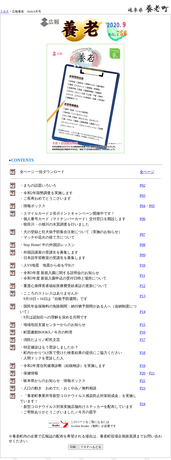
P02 (142, 185)
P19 (142, 366)
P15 (142, 325)
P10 (142, 265)
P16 (142, 332)
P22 (142, 381)
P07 (142, 234)
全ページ (147, 172)
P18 (142, 353)
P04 (142, 206)
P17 (142, 340)
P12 (142, 286)
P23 (142, 388)
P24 (142, 404)
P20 (142, 373)
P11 (142, 275)
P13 (142, 296)
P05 (152, 206)
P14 (142, 312)
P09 (142, 255)
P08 (142, 245)
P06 (142, 219)
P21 (152, 373)
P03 (142, 196)
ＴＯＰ (4, 11)
